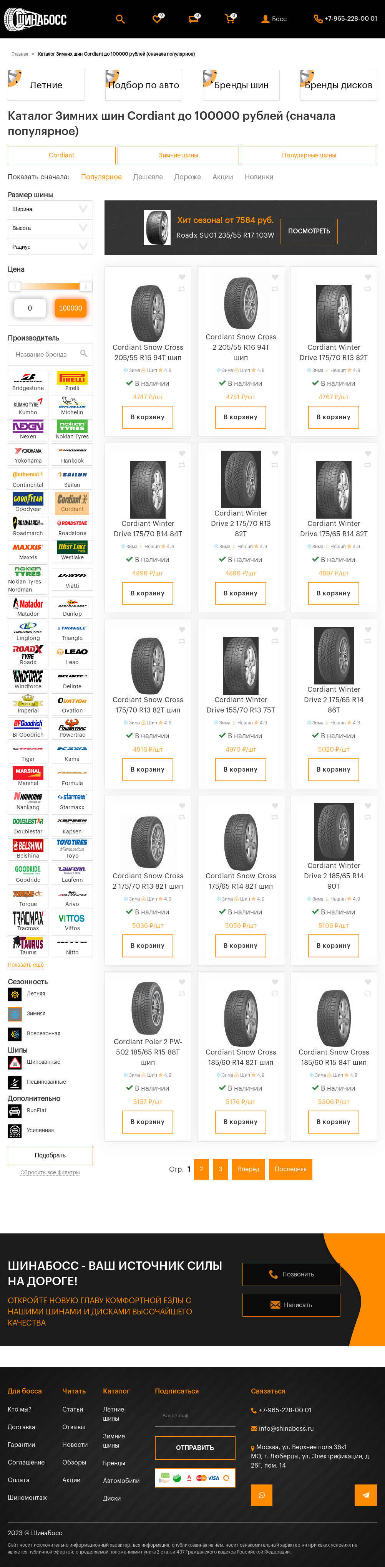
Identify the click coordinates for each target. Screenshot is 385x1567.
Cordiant (62, 155)
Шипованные (34, 1061)
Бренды (114, 1463)
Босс (279, 19)
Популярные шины (309, 155)
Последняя (291, 1169)
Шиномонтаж (27, 1498)
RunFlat (27, 1109)
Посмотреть (309, 231)
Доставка (21, 1427)
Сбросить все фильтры (50, 1172)
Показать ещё (26, 965)
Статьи (72, 1410)
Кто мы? (20, 1410)
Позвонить (298, 1274)
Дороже (187, 177)
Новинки (259, 177)
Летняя (26, 992)
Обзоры (74, 1463)
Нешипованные (37, 1081)
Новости (75, 1445)
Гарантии (21, 1445)
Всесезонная (34, 1032)
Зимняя (26, 1012)
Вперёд (248, 1169)
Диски (112, 1499)
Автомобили (121, 1481)
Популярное (101, 177)
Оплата (19, 1480)
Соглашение (26, 1463)
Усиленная (31, 1129)
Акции (222, 177)
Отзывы (73, 1427)
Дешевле (148, 177)
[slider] (14, 286)
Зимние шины (178, 155)
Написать (298, 1305)
